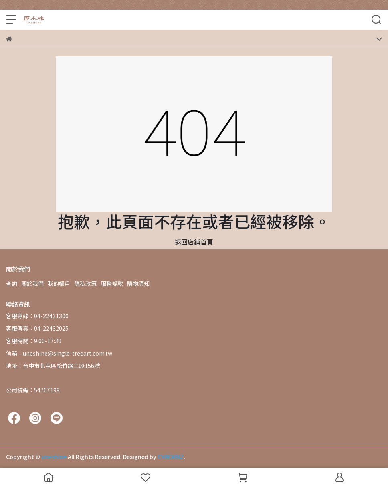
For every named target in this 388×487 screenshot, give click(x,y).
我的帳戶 (59, 283)
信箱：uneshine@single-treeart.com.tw (59, 353)
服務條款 (112, 283)
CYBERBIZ (171, 457)
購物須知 (138, 283)
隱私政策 (85, 283)
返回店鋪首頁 (194, 242)
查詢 (11, 283)
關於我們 (32, 283)
